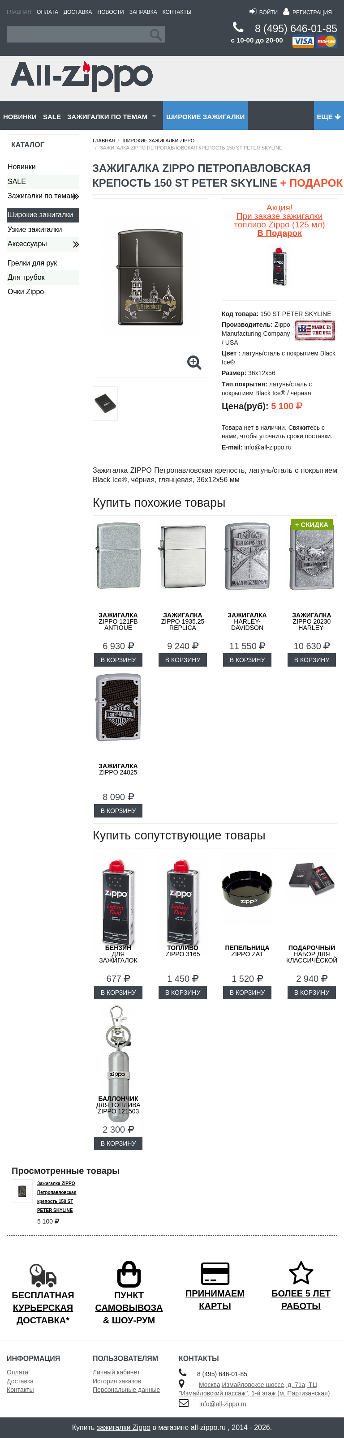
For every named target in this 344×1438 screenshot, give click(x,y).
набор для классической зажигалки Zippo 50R (311, 960)
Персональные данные (126, 1389)
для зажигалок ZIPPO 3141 (118, 957)
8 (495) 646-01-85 (296, 28)
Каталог (27, 145)
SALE (52, 116)
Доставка (78, 12)
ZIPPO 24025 (118, 769)
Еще (329, 116)
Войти (263, 12)
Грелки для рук (32, 263)
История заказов (117, 1381)
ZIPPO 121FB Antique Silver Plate (118, 625)
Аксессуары (27, 244)
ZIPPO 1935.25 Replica (183, 621)
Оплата (47, 12)
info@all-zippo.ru (222, 1404)
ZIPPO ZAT (247, 951)
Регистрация (307, 12)
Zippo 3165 (182, 951)
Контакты (177, 12)
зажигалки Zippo (123, 1427)
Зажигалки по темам (107, 116)
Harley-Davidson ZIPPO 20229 (247, 625)
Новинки (20, 116)
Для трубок (26, 277)
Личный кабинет (116, 1372)
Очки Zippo (26, 291)
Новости (111, 12)
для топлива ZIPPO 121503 (118, 1105)
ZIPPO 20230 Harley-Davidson (311, 625)
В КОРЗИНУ (118, 659)
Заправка (143, 12)
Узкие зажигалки (35, 229)
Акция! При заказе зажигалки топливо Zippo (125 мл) (279, 220)
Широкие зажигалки (205, 116)
